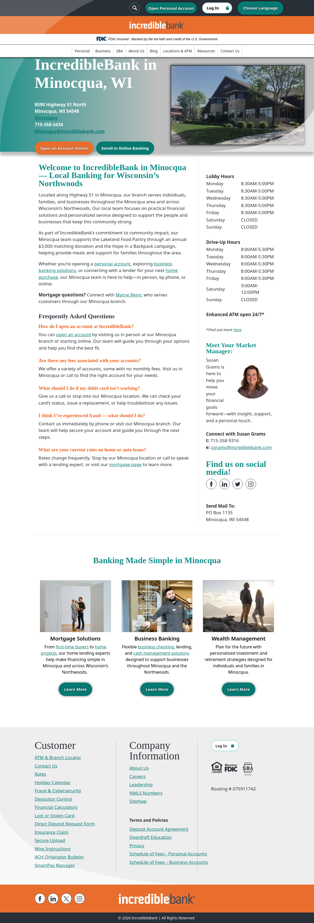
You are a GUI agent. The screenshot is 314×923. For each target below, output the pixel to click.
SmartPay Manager (55, 865)
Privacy (136, 845)
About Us (136, 50)
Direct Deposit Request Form (65, 823)
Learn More (75, 689)
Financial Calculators (56, 807)
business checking (156, 647)
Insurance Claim (52, 832)
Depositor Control (53, 799)
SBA (119, 50)
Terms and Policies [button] (148, 820)
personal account (112, 264)
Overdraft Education (150, 837)
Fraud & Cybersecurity (58, 790)
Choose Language (260, 8)
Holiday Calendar (53, 782)
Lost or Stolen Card (55, 815)
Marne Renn (128, 295)
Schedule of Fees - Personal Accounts (168, 853)
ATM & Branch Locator (58, 757)
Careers (137, 776)
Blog (154, 50)
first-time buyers (72, 647)
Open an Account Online (64, 148)
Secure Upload (50, 840)
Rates (40, 774)
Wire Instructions (53, 848)
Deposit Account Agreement (158, 829)
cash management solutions (161, 653)
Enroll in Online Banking (125, 148)
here (237, 329)
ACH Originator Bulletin (59, 857)
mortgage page (125, 464)
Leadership (141, 784)
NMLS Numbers (146, 793)
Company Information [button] (154, 750)
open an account (73, 334)
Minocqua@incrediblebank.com (70, 131)
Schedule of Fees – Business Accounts (168, 862)
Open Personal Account (171, 8)
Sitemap (138, 801)
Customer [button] (55, 745)
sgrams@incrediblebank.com (241, 447)
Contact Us (230, 50)
